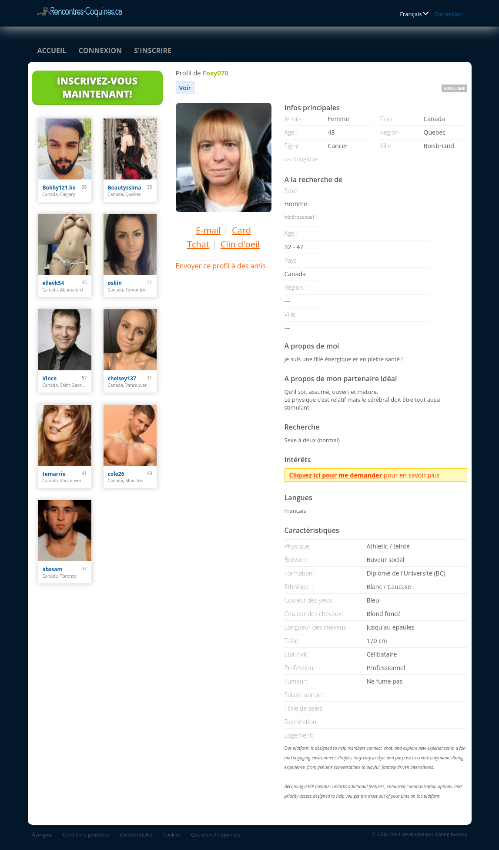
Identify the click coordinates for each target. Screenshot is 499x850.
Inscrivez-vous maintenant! (97, 87)
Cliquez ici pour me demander (335, 475)
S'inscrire (152, 50)
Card (241, 230)
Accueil (52, 50)
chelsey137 (122, 378)
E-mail (208, 230)
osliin (115, 283)
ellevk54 (53, 283)
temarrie (54, 473)
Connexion (448, 14)
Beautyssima (124, 187)
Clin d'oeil (240, 244)
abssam (53, 569)
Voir (185, 88)
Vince (50, 378)
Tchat (198, 244)
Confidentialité (136, 834)
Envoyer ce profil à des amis (221, 266)
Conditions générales (86, 834)
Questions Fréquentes (215, 834)
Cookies (172, 834)
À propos (42, 834)
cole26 (116, 473)
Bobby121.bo (59, 187)
